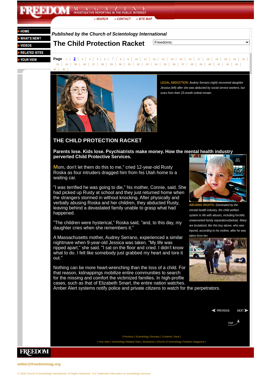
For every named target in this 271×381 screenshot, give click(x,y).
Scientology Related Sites (126, 341)
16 (190, 59)
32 (138, 64)
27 (93, 64)
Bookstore (148, 341)
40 (209, 64)
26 (84, 64)
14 (172, 59)
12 (154, 59)
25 (75, 64)
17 (198, 59)
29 (111, 64)
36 (174, 64)
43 (236, 64)
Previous (128, 336)
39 (200, 64)
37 (183, 64)
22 (243, 59)
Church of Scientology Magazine (180, 341)
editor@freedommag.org (38, 364)
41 (218, 64)
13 (163, 59)
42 (227, 64)
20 (225, 59)
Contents (167, 336)
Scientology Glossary (148, 336)
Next (177, 336)
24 (66, 64)
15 (181, 59)
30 (120, 64)
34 (156, 64)
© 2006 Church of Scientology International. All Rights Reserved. (54, 373)
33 (147, 64)
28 (102, 64)
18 (207, 59)
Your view (103, 341)
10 (136, 59)
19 (216, 59)
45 (63, 69)
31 (129, 64)
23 (57, 64)
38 (191, 64)
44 (54, 69)
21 (234, 59)
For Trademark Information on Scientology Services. (121, 373)
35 (165, 64)
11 (145, 59)
